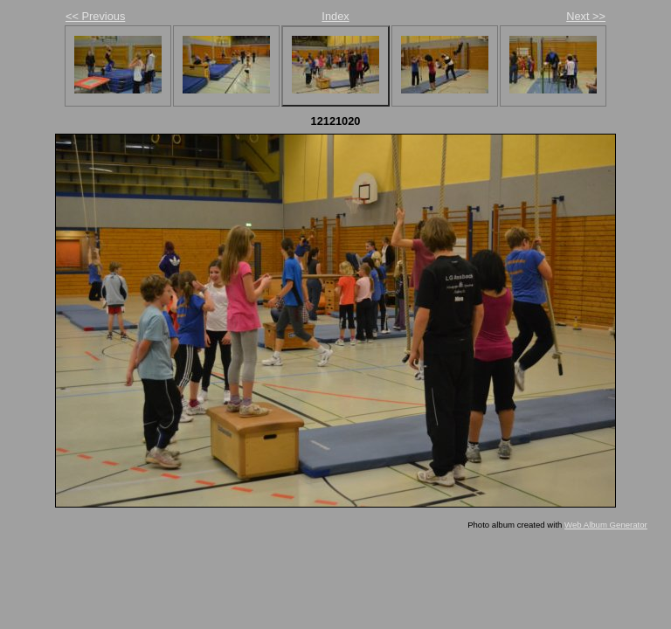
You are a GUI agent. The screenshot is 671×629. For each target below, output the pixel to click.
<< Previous (95, 16)
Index (335, 16)
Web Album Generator (605, 524)
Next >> (585, 16)
